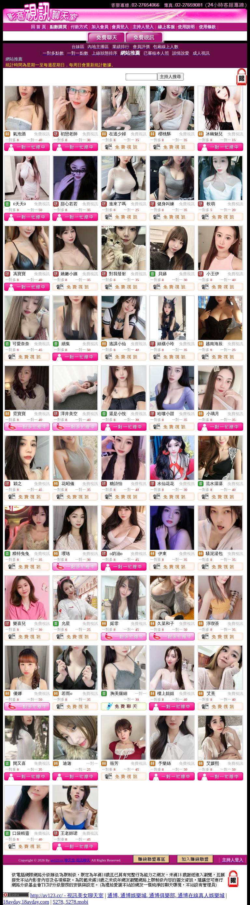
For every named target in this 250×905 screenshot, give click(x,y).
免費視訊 (42, 134)
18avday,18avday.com (26, 902)
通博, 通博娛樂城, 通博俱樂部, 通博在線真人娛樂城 (166, 895)
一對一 (140, 693)
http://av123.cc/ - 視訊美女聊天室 (67, 895)
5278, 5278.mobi (70, 902)
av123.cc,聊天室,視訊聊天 (70, 860)
